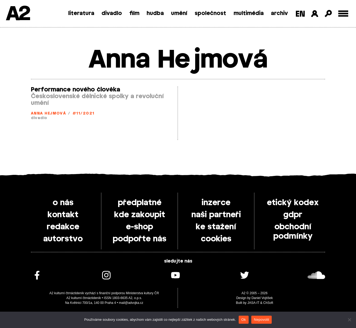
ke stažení (216, 227)
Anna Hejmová (48, 113)
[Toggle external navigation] (343, 13)
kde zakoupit (139, 215)
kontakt (63, 215)
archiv (279, 13)
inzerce (216, 203)
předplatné (139, 203)
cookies (216, 239)
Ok (243, 320)
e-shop (139, 227)
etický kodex (293, 203)
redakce (63, 227)
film (134, 13)
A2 (17, 14)
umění (179, 13)
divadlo (111, 13)
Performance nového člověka (75, 89)
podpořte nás (139, 239)
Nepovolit (261, 320)
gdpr (292, 215)
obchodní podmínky (293, 231)
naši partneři (216, 215)
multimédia (249, 13)
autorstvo (63, 239)
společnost (210, 13)
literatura (81, 13)
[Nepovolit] (349, 319)
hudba (155, 13)
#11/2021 (83, 113)
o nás (63, 203)
